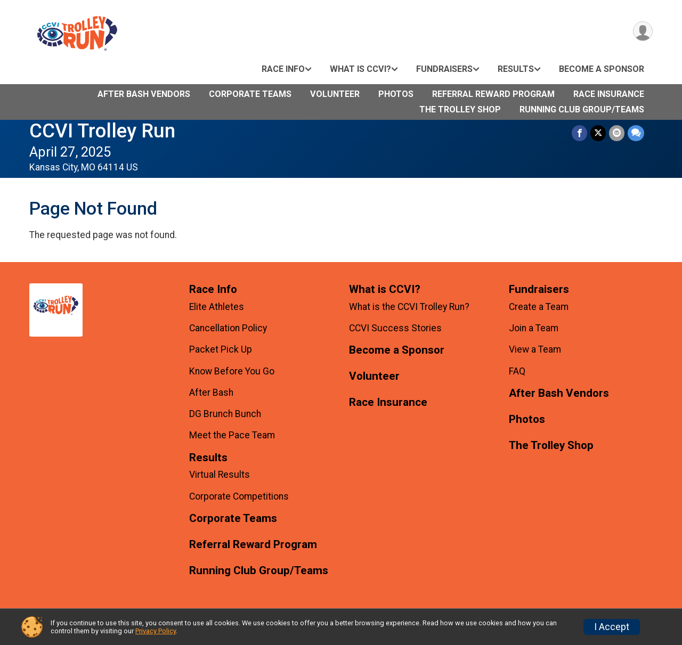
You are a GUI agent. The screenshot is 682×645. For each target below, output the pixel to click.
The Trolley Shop (460, 109)
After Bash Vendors (144, 94)
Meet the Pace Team (232, 435)
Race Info (283, 69)
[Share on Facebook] (579, 133)
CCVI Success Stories (395, 328)
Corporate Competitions (239, 496)
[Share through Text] (636, 133)
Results (516, 69)
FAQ (517, 371)
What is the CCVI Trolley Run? (409, 306)
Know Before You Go (231, 371)
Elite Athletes (216, 306)
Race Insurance (608, 94)
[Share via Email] (616, 133)
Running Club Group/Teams (581, 109)
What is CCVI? (360, 69)
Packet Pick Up (220, 349)
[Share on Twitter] (598, 133)
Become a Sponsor (601, 69)
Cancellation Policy (228, 328)
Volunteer (335, 94)
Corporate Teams (250, 94)
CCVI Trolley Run (102, 130)
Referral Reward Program (493, 94)
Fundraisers (444, 69)
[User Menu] (643, 31)
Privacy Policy (155, 631)
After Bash (211, 392)
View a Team (535, 349)
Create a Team (539, 306)
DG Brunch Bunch (225, 414)
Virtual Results (219, 474)
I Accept (611, 627)
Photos (395, 94)
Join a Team (533, 328)
